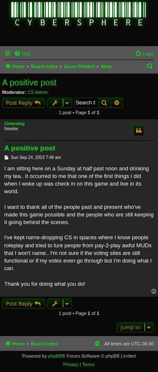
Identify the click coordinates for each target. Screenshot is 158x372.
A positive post (29, 82)
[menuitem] (22, 54)
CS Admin (38, 92)
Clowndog (14, 123)
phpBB (55, 355)
